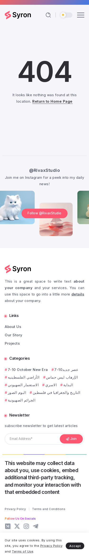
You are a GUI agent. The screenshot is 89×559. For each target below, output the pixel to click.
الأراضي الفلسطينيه (24, 377)
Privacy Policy (51, 546)
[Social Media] (8, 526)
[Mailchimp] (71, 439)
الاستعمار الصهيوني (23, 385)
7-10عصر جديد (66, 369)
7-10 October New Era (28, 369)
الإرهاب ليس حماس (62, 377)
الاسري (51, 385)
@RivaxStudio (44, 170)
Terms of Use (22, 551)
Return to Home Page (52, 101)
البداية (68, 385)
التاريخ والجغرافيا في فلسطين (56, 392)
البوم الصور (17, 392)
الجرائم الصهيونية (22, 400)
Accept (75, 546)
